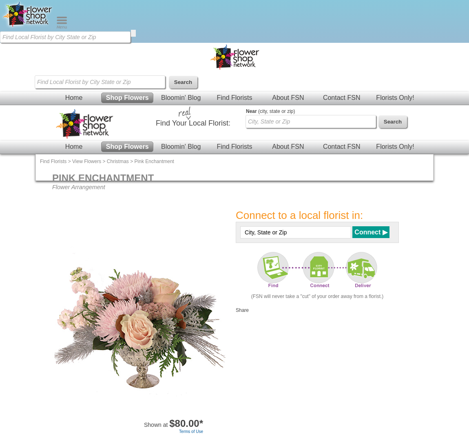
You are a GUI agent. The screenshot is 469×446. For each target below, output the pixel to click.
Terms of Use (191, 431)
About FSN (288, 97)
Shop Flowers (127, 97)
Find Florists (234, 97)
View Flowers (86, 161)
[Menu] (61, 27)
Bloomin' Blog (181, 97)
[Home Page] (28, 27)
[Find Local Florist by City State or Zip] (65, 37)
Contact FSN (342, 97)
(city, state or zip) (270, 111)
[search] (133, 33)
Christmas (118, 161)
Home (74, 97)
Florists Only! (395, 97)
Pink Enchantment (154, 161)
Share (242, 310)
